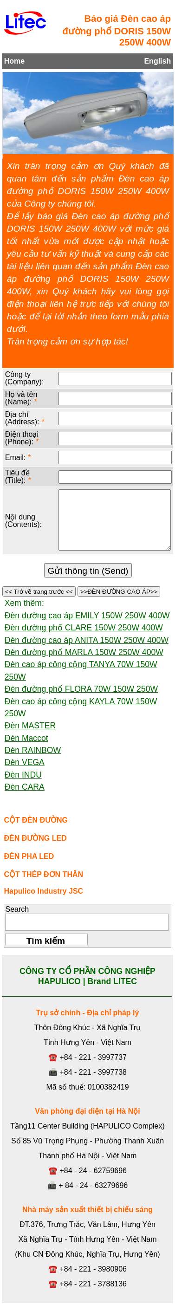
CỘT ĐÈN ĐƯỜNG (36, 820)
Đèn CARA (25, 787)
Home (14, 61)
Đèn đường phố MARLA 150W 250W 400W (84, 652)
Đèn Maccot (26, 738)
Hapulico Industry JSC (43, 891)
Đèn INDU (23, 774)
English (157, 61)
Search (17, 909)
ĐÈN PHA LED (29, 856)
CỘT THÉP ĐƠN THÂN (43, 874)
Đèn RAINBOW (33, 750)
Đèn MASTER (30, 725)
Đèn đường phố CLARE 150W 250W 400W (84, 627)
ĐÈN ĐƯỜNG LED (35, 838)
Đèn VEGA (25, 762)
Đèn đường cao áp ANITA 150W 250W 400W (87, 640)
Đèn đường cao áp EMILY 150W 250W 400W (87, 615)
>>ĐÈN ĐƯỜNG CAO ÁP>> (118, 591)
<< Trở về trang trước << (39, 591)
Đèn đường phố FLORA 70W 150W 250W (81, 689)
